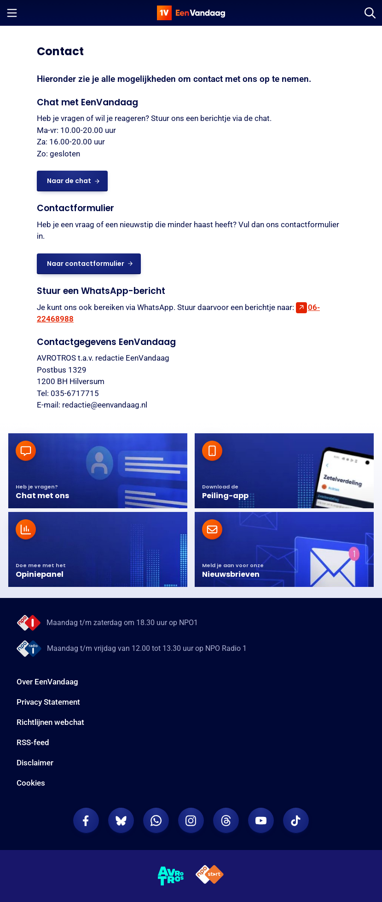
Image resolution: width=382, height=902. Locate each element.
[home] (191, 13)
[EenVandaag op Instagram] (191, 820)
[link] (72, 181)
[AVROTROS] (171, 876)
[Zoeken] (370, 13)
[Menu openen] (12, 13)
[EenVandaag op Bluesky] (121, 820)
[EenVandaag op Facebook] (86, 820)
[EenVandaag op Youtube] (261, 820)
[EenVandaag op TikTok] (296, 820)
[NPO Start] (209, 876)
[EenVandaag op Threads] (226, 820)
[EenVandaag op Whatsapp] (156, 820)
